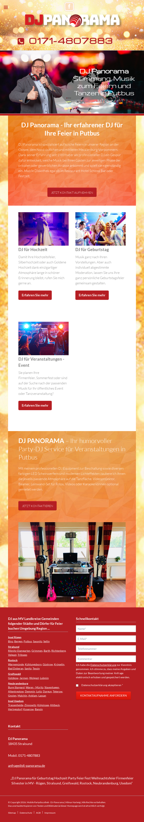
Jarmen (24, 678)
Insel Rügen (14, 637)
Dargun (47, 691)
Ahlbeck (55, 705)
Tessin (36, 668)
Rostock (13, 660)
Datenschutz (26, 812)
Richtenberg (58, 650)
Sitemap (12, 812)
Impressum (50, 812)
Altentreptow (16, 691)
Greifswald (14, 673)
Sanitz (28, 668)
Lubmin (44, 678)
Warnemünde (16, 664)
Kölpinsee (43, 705)
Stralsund (13, 646)
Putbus (28, 641)
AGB (38, 812)
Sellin (46, 641)
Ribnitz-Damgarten (19, 650)
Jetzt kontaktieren (37, 506)
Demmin (30, 691)
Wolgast (34, 678)
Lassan (42, 695)
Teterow (57, 691)
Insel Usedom (16, 701)
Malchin (22, 695)
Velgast (12, 654)
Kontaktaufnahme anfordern (103, 695)
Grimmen (37, 650)
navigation (6, 7)
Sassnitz (37, 641)
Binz (10, 641)
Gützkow (13, 678)
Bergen (18, 641)
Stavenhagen (51, 687)
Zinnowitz (30, 705)
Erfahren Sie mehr (35, 295)
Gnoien (12, 695)
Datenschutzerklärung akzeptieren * (102, 685)
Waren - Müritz (34, 687)
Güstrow (48, 664)
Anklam (32, 695)
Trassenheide (15, 705)
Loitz (39, 691)
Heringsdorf (15, 709)
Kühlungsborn (33, 664)
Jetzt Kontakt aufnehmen (72, 192)
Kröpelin (59, 664)
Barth (47, 650)
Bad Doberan (15, 668)
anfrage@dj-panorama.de (26, 766)
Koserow (28, 709)
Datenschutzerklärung (103, 664)
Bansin (39, 709)
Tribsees (22, 654)
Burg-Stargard (16, 687)
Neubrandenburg (18, 683)
